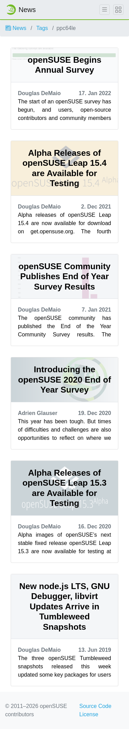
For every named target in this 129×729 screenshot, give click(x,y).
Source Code (95, 706)
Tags (42, 28)
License (88, 714)
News (16, 28)
